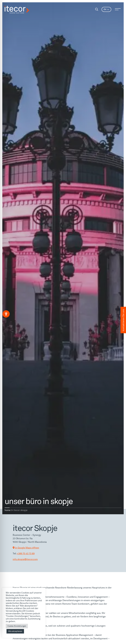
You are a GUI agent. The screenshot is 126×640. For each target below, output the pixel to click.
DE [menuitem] (105, 9)
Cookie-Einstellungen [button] (17, 626)
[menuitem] (106, 9)
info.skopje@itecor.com (25, 559)
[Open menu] (117, 9)
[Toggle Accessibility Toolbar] (6, 314)
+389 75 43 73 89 (26, 553)
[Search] (96, 9)
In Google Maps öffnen (26, 547)
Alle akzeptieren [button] (15, 631)
